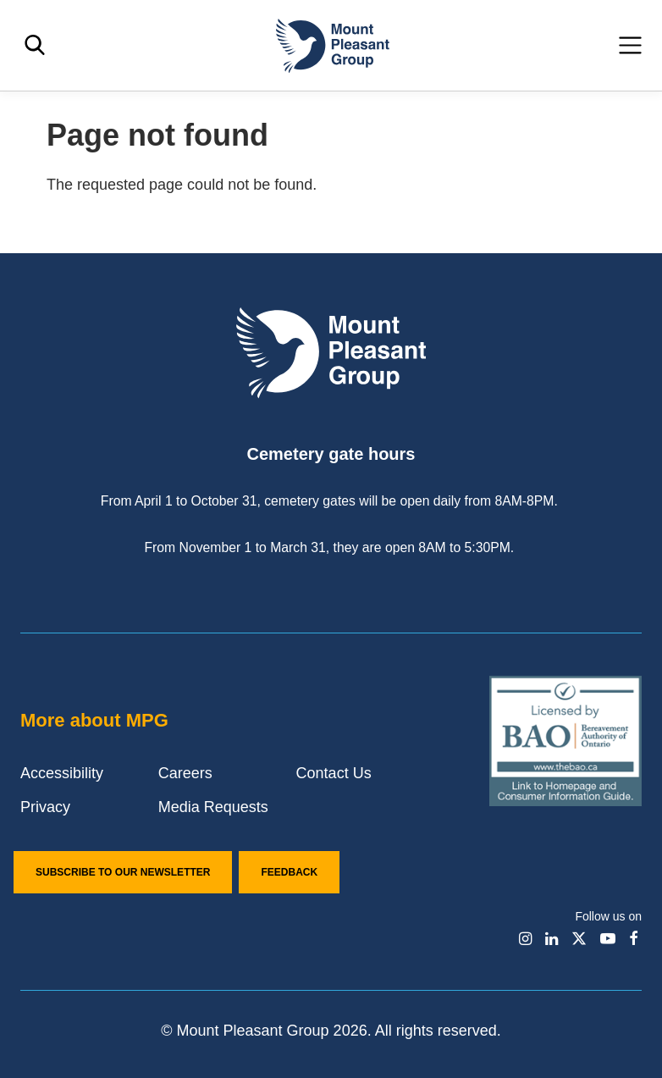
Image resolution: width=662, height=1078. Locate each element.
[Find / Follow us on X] (579, 938)
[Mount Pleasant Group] (331, 45)
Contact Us (334, 773)
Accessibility (61, 773)
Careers (185, 773)
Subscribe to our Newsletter (123, 872)
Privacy (45, 807)
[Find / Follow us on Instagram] (525, 938)
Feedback (289, 872)
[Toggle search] (34, 45)
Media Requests (213, 807)
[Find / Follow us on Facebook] (634, 938)
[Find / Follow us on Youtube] (608, 938)
